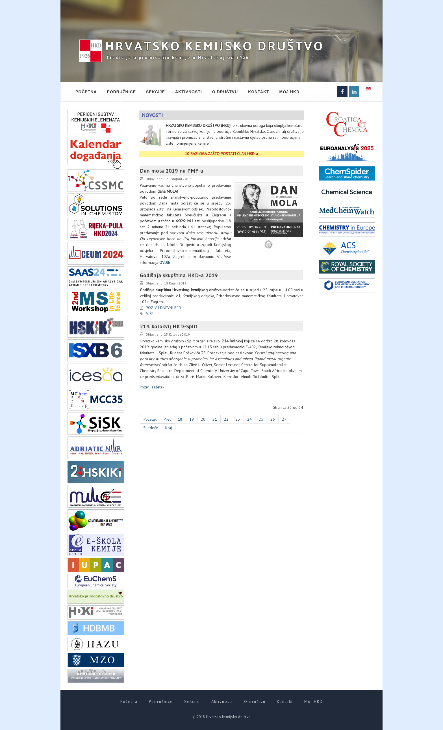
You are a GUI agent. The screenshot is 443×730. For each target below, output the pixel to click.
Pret (167, 419)
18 (180, 419)
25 (261, 419)
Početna (86, 92)
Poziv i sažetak (152, 387)
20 (203, 419)
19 (191, 419)
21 (214, 419)
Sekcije (155, 92)
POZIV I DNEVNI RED (163, 307)
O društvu (225, 92)
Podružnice (121, 92)
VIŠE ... (152, 313)
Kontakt (258, 92)
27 (284, 419)
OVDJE (164, 262)
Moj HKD (289, 92)
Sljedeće (150, 427)
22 (226, 419)
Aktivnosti (188, 92)
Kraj (168, 427)
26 (272, 419)
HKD (214, 45)
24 (249, 419)
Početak (150, 419)
